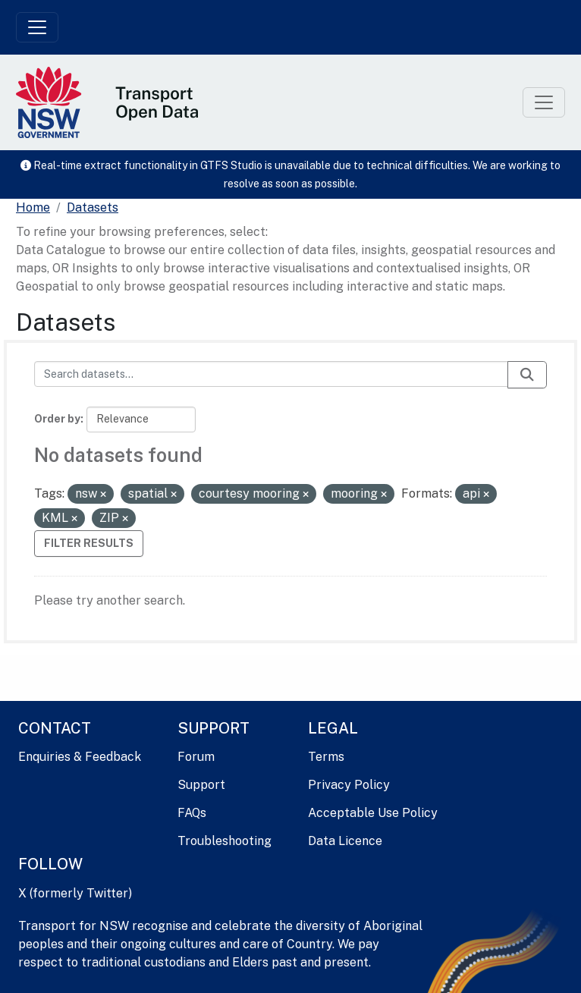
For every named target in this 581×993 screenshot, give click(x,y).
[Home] (33, 208)
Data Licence (345, 841)
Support (201, 785)
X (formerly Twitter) (75, 893)
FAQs (191, 813)
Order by (57, 419)
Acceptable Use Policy (373, 813)
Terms (326, 756)
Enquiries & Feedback (79, 756)
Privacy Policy (349, 785)
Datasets (92, 207)
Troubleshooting (224, 841)
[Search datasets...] (271, 374)
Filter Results (88, 543)
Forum (196, 756)
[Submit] (527, 374)
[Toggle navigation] (37, 27)
